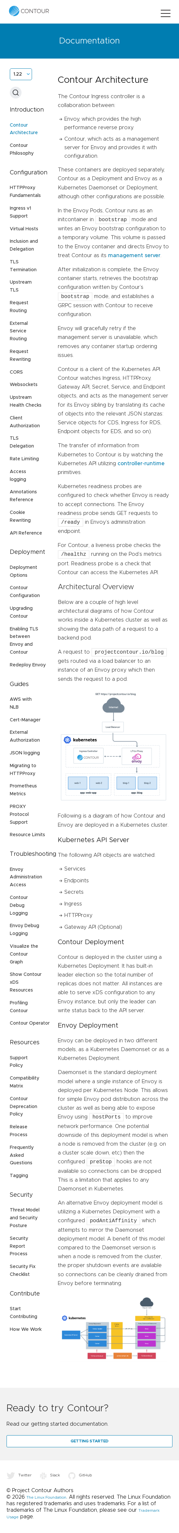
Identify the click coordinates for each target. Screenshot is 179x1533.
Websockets (24, 384)
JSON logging (25, 753)
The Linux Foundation (46, 1497)
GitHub (80, 1475)
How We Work (25, 1329)
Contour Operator (30, 1023)
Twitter (19, 1475)
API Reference (26, 533)
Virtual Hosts (24, 229)
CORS (16, 372)
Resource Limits (27, 835)
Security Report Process (19, 1246)
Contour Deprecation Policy (23, 1107)
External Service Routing (19, 331)
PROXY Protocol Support (19, 814)
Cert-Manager (25, 720)
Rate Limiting (24, 459)
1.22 (17, 74)
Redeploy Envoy (28, 665)
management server (134, 255)
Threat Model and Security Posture (25, 1218)
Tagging (19, 1175)
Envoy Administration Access (26, 877)
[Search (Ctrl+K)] (16, 92)
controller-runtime (141, 463)
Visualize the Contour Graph (24, 954)
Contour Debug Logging (19, 905)
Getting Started (89, 1441)
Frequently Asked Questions (22, 1155)
